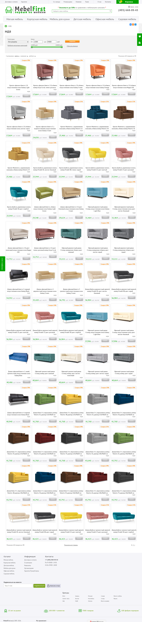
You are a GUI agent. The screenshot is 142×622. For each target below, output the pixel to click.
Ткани (87, 2)
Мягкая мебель (8, 560)
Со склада (56, 2)
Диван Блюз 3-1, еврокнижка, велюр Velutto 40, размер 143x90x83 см (19, 492)
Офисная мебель (8, 571)
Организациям (26, 568)
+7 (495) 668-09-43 (46, 560)
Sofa (70, 564)
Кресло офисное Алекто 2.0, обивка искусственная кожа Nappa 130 (124, 87)
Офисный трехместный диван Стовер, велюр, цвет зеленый (45, 373)
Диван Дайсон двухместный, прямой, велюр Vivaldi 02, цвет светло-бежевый (97, 291)
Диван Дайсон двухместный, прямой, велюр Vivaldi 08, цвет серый (124, 290)
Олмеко (94, 564)
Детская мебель (8, 565)
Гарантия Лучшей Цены (28, 571)
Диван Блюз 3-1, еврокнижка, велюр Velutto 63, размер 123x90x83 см (45, 453)
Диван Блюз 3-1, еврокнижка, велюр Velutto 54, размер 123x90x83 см (124, 414)
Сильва (106, 560)
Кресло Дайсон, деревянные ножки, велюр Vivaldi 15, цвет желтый (97, 169)
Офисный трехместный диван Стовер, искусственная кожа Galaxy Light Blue (97, 332)
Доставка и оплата (11, 2)
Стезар (106, 562)
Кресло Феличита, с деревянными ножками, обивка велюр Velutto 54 (97, 128)
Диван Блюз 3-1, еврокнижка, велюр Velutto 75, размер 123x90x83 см (71, 453)
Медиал (94, 560)
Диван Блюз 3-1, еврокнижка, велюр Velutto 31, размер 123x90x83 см (45, 414)
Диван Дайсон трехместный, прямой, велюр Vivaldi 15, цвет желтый (71, 531)
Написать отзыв (13, 590)
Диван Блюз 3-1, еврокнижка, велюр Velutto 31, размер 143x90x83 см (124, 453)
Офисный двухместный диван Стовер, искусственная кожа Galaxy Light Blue (97, 209)
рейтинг (32, 56)
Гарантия (24, 2)
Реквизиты (24, 565)
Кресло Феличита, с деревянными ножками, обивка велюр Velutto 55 (123, 128)
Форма (118, 562)
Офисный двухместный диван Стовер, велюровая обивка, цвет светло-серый (97, 250)
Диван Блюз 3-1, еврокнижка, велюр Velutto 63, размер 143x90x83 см (97, 492)
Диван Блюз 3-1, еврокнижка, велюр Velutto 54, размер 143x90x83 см (45, 492)
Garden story (72, 562)
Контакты (108, 2)
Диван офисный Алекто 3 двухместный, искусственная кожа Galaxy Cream (44, 291)
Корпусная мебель (9, 563)
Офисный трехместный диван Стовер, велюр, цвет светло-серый (97, 373)
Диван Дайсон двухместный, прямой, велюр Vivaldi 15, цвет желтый (18, 331)
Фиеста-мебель (120, 560)
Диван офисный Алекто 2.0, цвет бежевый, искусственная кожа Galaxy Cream (71, 209)
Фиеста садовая (108, 564)
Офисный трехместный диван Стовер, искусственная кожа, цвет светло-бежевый (123, 332)
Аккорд (83, 560)
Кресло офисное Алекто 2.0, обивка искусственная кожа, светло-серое (19, 128)
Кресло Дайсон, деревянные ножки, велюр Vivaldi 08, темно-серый (71, 169)
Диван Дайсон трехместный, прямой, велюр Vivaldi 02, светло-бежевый (19, 531)
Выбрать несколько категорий (17, 45)
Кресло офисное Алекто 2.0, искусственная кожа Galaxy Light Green (18, 88)
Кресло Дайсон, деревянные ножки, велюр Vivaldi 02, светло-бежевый (45, 169)
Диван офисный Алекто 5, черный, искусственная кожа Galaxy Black (18, 290)
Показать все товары (71, 545)
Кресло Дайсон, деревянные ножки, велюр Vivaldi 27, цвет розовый (124, 169)
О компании (25, 563)
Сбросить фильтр (72, 46)
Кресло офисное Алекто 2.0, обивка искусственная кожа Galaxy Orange (98, 87)
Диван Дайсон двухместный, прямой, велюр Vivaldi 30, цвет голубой (71, 331)
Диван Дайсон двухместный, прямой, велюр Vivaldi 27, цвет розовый (45, 331)
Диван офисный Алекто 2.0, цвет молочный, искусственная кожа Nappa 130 (18, 250)
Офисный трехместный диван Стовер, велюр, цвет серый (124, 373)
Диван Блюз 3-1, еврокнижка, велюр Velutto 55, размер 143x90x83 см (71, 492)
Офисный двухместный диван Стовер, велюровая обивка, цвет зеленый (71, 250)
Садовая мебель (8, 574)
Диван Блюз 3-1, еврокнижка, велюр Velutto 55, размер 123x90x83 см (19, 453)
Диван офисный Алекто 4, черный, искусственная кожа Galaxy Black (18, 414)
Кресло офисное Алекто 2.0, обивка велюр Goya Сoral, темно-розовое (45, 87)
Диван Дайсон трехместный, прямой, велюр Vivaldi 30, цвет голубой (124, 531)
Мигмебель (95, 562)
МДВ (10, 26)
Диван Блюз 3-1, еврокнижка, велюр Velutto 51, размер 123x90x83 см (98, 414)
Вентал (82, 562)
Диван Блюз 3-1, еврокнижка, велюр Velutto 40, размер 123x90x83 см (71, 414)
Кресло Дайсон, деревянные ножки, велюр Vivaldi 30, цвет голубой (19, 208)
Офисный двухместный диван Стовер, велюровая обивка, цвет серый (123, 250)
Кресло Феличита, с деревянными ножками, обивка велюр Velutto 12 (71, 128)
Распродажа (68, 2)
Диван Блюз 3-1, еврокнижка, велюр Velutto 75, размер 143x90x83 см (124, 492)
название (24, 56)
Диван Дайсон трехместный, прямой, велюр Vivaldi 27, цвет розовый (97, 531)
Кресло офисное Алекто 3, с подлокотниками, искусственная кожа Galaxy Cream (45, 129)
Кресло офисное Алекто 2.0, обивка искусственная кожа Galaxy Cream (71, 87)
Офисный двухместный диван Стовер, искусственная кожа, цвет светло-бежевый (123, 209)
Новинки (78, 2)
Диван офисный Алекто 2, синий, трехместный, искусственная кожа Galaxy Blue (18, 374)
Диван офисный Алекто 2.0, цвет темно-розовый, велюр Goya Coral (44, 249)
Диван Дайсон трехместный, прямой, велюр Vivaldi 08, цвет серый (45, 531)
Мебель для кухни (9, 568)
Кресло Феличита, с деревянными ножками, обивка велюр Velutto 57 (18, 169)
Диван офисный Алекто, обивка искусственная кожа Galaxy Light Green (45, 209)
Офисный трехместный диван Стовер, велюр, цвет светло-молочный (71, 374)
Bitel (70, 560)
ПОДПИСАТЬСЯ (37, 586)
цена (17, 56)
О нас (99, 2)
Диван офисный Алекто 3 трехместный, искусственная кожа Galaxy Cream (71, 291)
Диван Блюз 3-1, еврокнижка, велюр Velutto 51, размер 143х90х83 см (97, 453)
